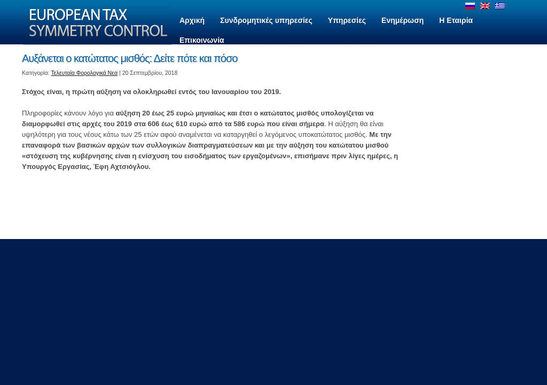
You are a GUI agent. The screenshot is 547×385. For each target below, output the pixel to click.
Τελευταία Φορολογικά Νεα (84, 73)
